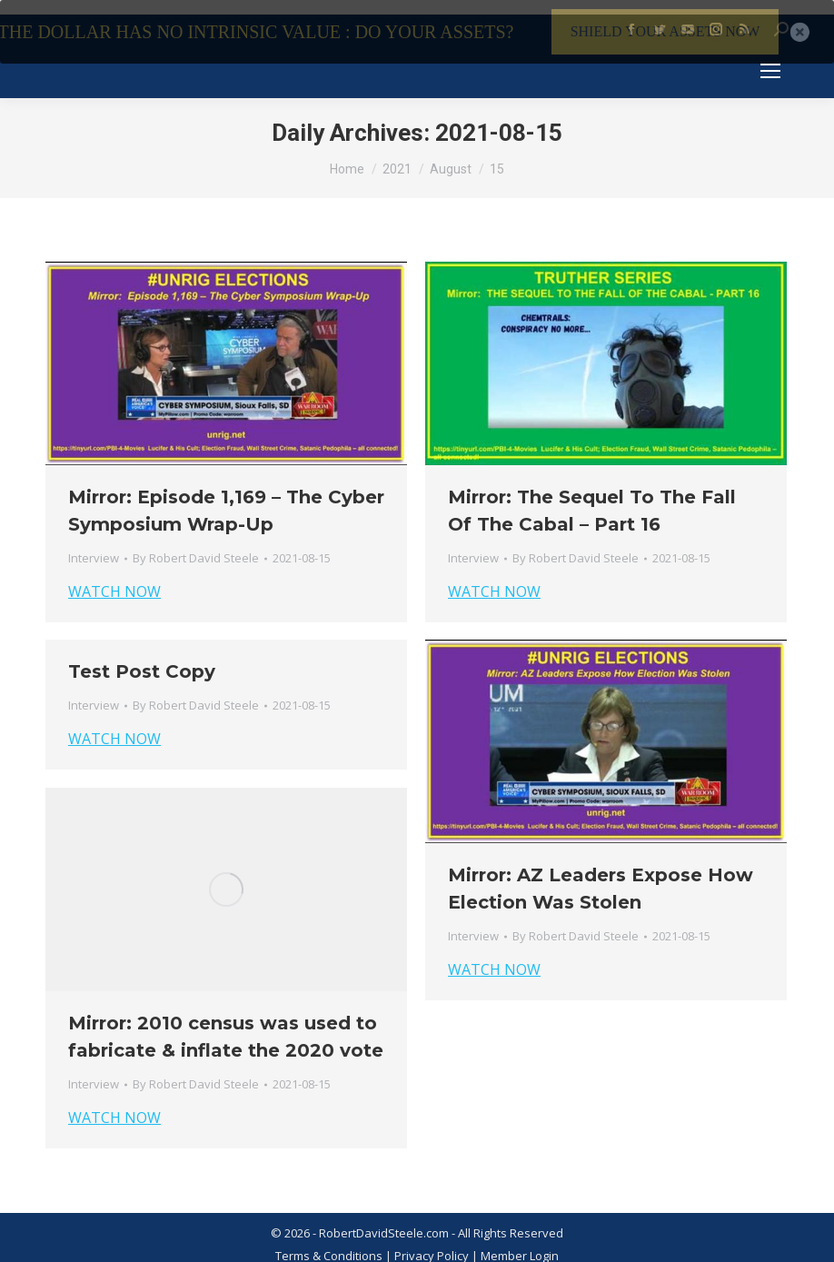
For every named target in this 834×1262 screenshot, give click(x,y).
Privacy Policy (433, 1242)
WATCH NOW (114, 578)
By (196, 544)
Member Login (520, 1242)
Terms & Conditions (328, 1242)
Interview (93, 544)
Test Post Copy (141, 658)
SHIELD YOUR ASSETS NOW (665, 31)
